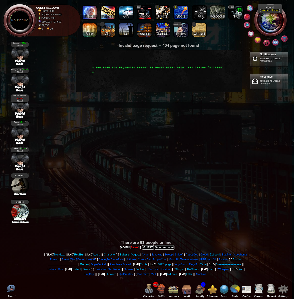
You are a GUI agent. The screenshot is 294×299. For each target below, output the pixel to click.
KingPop (89, 274)
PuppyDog (192, 254)
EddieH (76, 269)
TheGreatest (125, 274)
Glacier (236, 259)
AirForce (172, 274)
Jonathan (165, 269)
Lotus (96, 254)
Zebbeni (214, 254)
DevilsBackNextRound (108, 269)
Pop (240, 269)
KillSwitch (110, 274)
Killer (189, 274)
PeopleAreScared (120, 264)
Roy (60, 269)
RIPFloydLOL (208, 259)
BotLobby (143, 274)
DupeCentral (98, 264)
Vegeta (135, 254)
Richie (143, 264)
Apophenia (240, 254)
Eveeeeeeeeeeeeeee (228, 264)
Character (110, 254)
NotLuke (131, 259)
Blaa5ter (227, 254)
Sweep (169, 254)
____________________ (63, 264)
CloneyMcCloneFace (111, 259)
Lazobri (90, 259)
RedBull (79, 254)
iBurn (211, 269)
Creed (204, 254)
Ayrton (145, 254)
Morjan (84, 264)
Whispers (224, 269)
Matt (153, 274)
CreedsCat (144, 259)
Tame (203, 264)
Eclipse (124, 254)
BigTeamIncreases (187, 259)
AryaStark (181, 264)
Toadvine (157, 254)
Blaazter (223, 259)
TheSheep (193, 269)
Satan (134, 247)
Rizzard (54, 259)
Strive (178, 254)
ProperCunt (159, 259)
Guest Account (164, 247)
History (52, 269)
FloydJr (193, 264)
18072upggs (163, 264)
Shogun (179, 269)
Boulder (140, 269)
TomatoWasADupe (73, 259)
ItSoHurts (152, 269)
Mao (171, 259)
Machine (201, 274)
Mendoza (59, 254)
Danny (87, 269)
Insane (129, 269)
